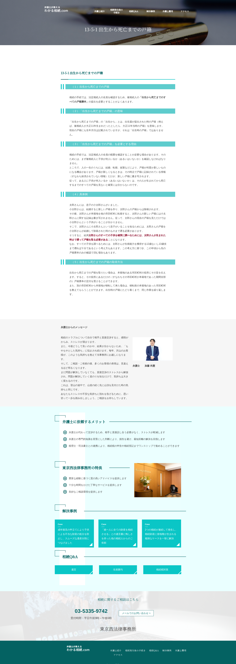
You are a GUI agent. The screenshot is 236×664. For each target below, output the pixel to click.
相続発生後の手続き (116, 11)
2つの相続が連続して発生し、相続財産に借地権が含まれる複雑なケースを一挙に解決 (161, 534)
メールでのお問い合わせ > (136, 613)
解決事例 (150, 11)
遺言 (73, 569)
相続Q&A (133, 11)
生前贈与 (118, 569)
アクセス (184, 11)
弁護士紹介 (99, 11)
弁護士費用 (167, 11)
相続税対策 (162, 569)
